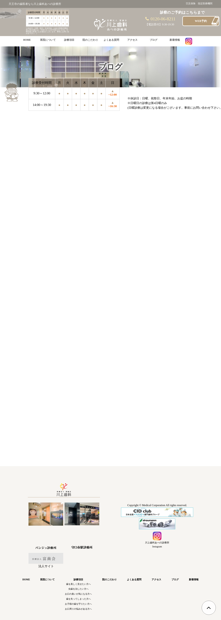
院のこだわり (90, 39)
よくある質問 (111, 39)
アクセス (132, 39)
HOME (27, 39)
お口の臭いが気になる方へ (78, 594)
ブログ (153, 39)
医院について (48, 39)
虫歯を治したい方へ (78, 589)
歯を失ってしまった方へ (78, 599)
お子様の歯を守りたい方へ (78, 604)
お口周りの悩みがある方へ (78, 609)
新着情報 (175, 39)
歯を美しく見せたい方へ (78, 584)
